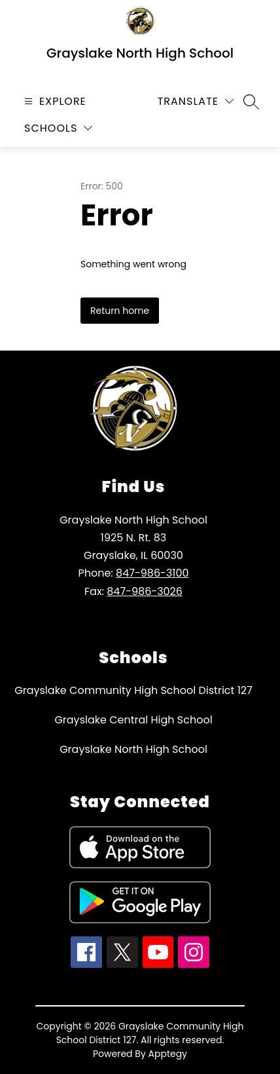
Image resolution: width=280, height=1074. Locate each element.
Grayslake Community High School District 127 (133, 690)
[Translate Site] (195, 101)
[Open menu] (53, 101)
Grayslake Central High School (133, 719)
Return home (119, 310)
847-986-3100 (152, 573)
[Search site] (251, 101)
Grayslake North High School (133, 749)
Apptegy (168, 1053)
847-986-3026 (145, 591)
